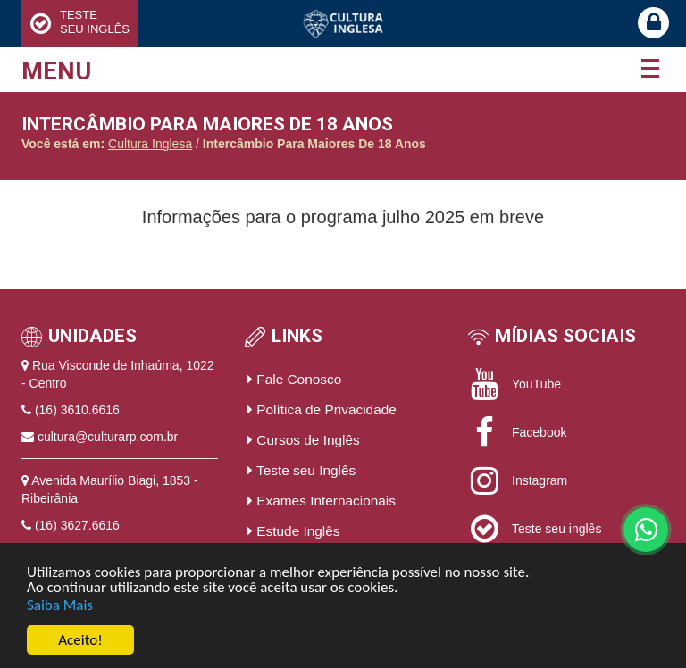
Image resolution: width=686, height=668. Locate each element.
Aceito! (80, 640)
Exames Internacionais (321, 500)
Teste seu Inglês (301, 470)
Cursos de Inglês (303, 439)
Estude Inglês (293, 531)
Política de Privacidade (322, 409)
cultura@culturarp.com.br (108, 437)
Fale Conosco (294, 379)
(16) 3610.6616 (77, 410)
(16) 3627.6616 (77, 525)
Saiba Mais (60, 605)
